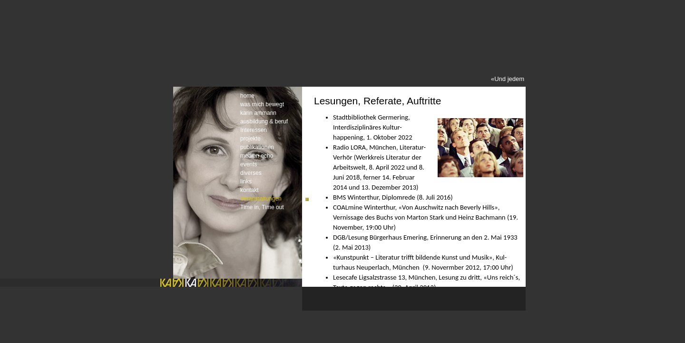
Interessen (253, 130)
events (248, 164)
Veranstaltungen (261, 198)
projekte (250, 138)
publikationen (257, 147)
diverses (251, 173)
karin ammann (258, 113)
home (247, 95)
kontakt (249, 190)
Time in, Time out (262, 207)
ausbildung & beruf (264, 121)
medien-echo (256, 155)
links (246, 181)
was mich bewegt (262, 104)
